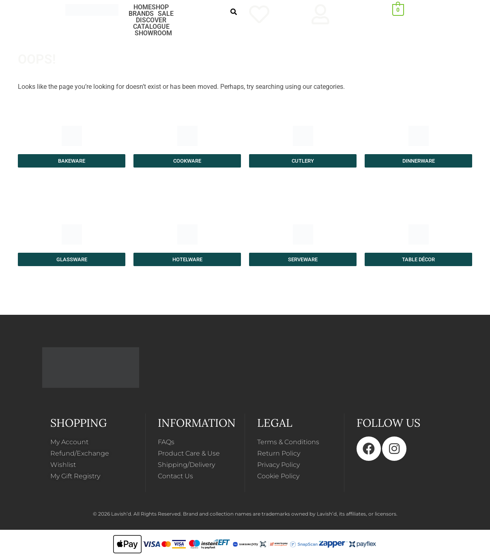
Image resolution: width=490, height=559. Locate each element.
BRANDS (141, 14)
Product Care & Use (189, 453)
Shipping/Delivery (186, 465)
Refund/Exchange (79, 453)
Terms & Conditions (288, 442)
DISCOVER (151, 20)
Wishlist (63, 465)
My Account (69, 442)
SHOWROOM (153, 33)
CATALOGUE (151, 27)
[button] (162, 7)
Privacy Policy (278, 465)
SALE (166, 14)
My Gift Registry (75, 476)
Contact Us (175, 476)
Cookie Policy (278, 476)
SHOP (160, 7)
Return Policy (278, 453)
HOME (142, 7)
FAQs (166, 442)
